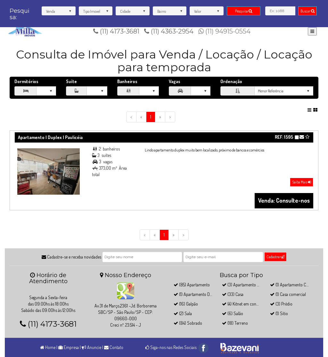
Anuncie (91, 347)
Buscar (307, 11)
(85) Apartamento (192, 284)
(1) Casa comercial (288, 294)
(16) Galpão (186, 304)
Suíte (71, 81)
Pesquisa (243, 11)
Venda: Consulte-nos (284, 200)
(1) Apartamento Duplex (196, 294)
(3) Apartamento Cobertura (248, 284)
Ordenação (231, 81)
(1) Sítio (279, 313)
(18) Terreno (235, 323)
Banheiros (127, 81)
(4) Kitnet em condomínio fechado (253, 304)
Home (47, 347)
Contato (113, 347)
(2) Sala (183, 313)
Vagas (174, 81)
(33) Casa (232, 294)
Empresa (68, 347)
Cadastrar (275, 256)
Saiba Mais (301, 182)
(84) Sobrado (188, 323)
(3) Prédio (281, 304)
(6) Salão (232, 313)
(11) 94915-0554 (224, 31)
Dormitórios (26, 81)
